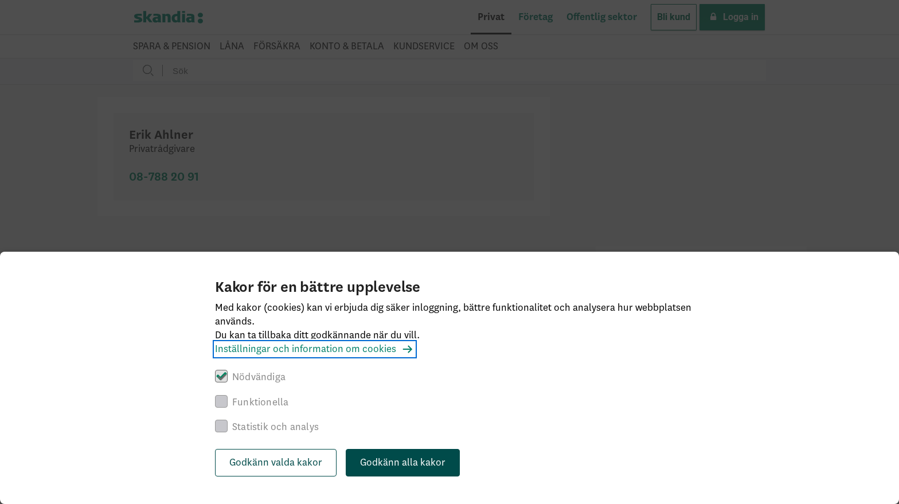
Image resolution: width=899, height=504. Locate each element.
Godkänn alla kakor (402, 463)
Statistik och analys (275, 427)
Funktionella (260, 402)
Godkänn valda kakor (275, 463)
